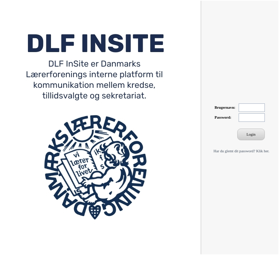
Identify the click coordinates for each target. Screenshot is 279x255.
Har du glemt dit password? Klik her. (241, 151)
